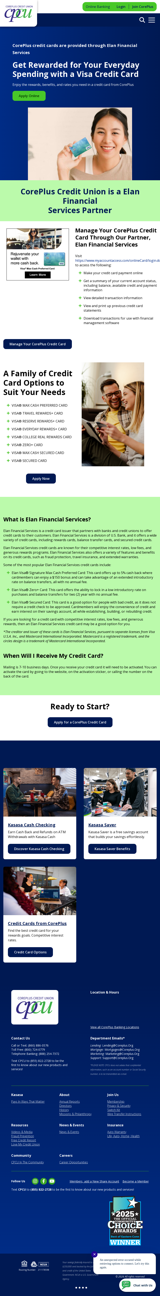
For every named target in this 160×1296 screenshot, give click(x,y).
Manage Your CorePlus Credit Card (38, 344)
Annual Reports (69, 1101)
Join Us (113, 1094)
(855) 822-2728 (40, 1061)
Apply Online (29, 96)
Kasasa (17, 1094)
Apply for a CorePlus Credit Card (80, 722)
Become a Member (135, 1181)
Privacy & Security (118, 1106)
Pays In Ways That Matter (28, 1101)
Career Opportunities (73, 1162)
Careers (65, 1155)
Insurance (115, 1125)
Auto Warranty (116, 1132)
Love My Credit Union (25, 1144)
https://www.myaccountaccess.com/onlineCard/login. (116, 260)
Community (21, 1155)
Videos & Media (21, 1132)
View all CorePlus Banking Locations (114, 1027)
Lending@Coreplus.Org (117, 1045)
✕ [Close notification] (94, 1254)
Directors (65, 1106)
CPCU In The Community (27, 1162)
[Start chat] (137, 1285)
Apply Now (41, 478)
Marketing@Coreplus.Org (122, 1054)
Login (121, 6)
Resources (19, 1125)
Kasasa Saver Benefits (112, 849)
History (64, 1110)
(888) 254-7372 (49, 1054)
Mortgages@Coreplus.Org (122, 1050)
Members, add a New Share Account (94, 1181)
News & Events (71, 1125)
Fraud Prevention (22, 1136)
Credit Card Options (30, 952)
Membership (115, 1101)
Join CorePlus (142, 6)
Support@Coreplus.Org (117, 1058)
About (64, 1094)
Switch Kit (113, 1110)
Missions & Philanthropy (75, 1114)
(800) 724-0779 (35, 1050)
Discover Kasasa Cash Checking (39, 849)
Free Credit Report (23, 1140)
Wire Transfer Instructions (124, 1114)
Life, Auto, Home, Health (123, 1136)
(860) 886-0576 (38, 1045)
